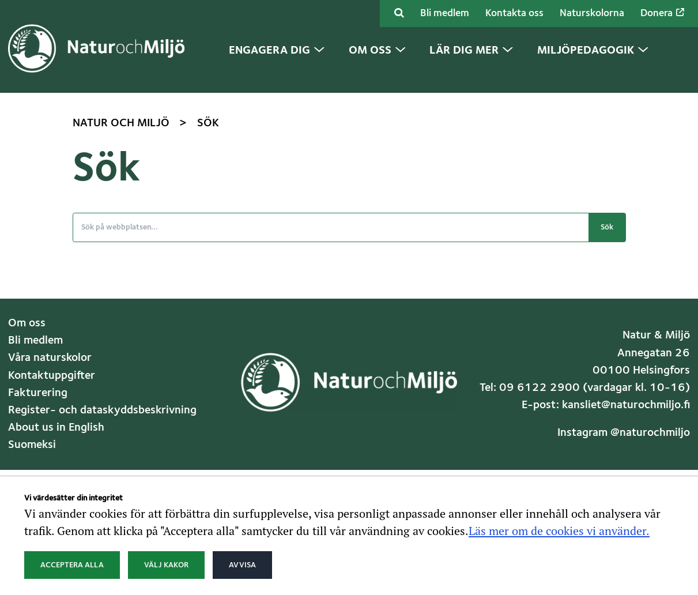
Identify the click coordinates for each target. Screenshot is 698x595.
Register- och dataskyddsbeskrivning (102, 410)
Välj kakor (166, 565)
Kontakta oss (514, 13)
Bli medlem (444, 13)
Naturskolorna (592, 13)
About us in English (56, 428)
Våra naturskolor (50, 358)
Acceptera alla (72, 565)
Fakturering (37, 393)
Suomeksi (32, 445)
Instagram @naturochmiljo (623, 433)
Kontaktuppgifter (51, 376)
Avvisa (242, 565)
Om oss (27, 323)
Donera (662, 13)
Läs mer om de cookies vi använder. (559, 530)
